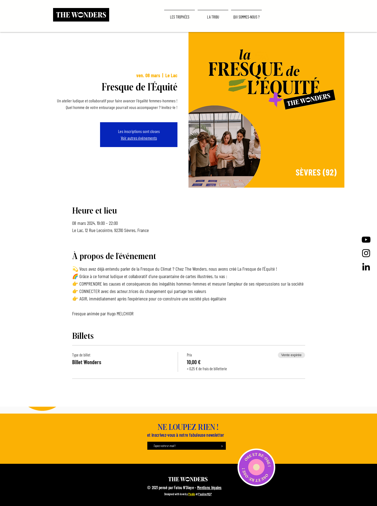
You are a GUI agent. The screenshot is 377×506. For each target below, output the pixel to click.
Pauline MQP (204, 494)
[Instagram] (366, 253)
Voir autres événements (139, 137)
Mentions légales (209, 487)
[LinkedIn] (366, 266)
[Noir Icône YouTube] (366, 239)
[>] (222, 446)
